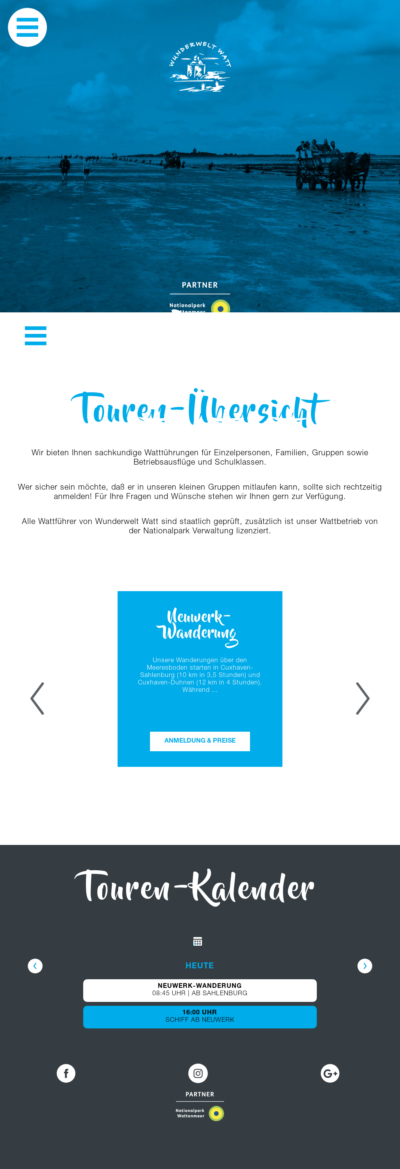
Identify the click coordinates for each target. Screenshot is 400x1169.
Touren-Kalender (200, 891)
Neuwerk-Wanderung (200, 626)
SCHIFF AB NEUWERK (200, 1021)
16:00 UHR (199, 1013)
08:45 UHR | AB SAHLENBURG (200, 994)
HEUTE (200, 967)
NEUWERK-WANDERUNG (200, 987)
